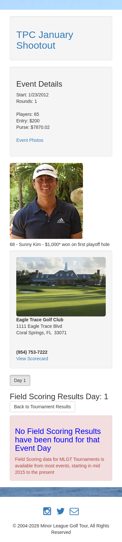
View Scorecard (32, 358)
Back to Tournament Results (42, 406)
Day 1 (20, 380)
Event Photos (29, 140)
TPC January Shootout (44, 40)
